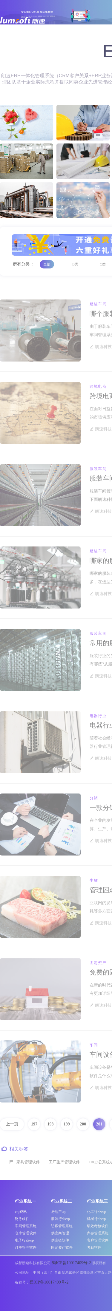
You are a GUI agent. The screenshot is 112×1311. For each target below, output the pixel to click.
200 (83, 1124)
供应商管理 (60, 1233)
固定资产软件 (62, 1247)
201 (99, 1124)
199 (67, 1124)
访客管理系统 (62, 1226)
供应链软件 (60, 1240)
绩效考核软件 (97, 1226)
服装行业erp (60, 1219)
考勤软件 (94, 1247)
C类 (103, 264)
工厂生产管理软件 (64, 1162)
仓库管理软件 (25, 1233)
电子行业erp (24, 1240)
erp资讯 (21, 1212)
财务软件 (22, 1219)
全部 (46, 264)
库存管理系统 (97, 1233)
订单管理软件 (25, 1247)
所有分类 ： (24, 264)
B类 (75, 264)
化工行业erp (96, 1212)
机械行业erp (96, 1219)
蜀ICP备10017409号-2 (71, 1263)
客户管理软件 (97, 1240)
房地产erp (58, 1212)
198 (50, 1124)
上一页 (12, 1124)
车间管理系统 (25, 1226)
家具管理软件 (28, 1162)
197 (34, 1124)
